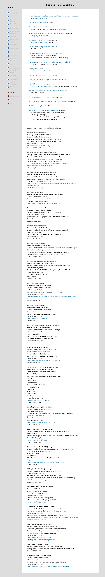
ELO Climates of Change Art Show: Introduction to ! (48, 33)
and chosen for (54, 16)
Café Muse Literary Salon (37, 106)
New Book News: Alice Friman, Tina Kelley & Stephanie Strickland (49, 62)
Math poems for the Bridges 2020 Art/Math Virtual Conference (48, 101)
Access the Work (41, 18)
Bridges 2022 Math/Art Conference (40, 27)
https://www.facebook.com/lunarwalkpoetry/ (41, 422)
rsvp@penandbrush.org (40, 515)
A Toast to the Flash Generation (47, 71)
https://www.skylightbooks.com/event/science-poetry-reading (46, 462)
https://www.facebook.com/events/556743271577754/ (44, 360)
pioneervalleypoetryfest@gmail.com (43, 540)
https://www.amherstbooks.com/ (37, 318)
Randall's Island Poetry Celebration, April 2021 (43, 47)
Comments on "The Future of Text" (40, 75)
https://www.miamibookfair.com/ (37, 440)
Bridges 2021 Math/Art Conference (40, 40)
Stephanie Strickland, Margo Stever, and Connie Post (45, 53)
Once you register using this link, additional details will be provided (47, 163)
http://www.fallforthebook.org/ (36, 502)
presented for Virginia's (45, 79)
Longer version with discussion (40, 86)
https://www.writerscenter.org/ (36, 480)
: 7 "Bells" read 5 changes (43, 97)
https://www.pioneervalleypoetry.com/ (39, 537)
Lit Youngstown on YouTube (42, 181)
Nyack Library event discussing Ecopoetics (42, 84)
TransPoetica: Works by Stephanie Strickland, (43, 110)
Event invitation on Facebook (36, 343)
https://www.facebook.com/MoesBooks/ (39, 166)
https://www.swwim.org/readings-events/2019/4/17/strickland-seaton (48, 566)
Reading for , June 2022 (39, 22)
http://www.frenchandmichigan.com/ (38, 400)
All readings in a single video (39, 42)
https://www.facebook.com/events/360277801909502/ (44, 203)
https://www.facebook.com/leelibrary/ (38, 146)
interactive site (39, 36)
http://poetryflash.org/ (34, 168)
